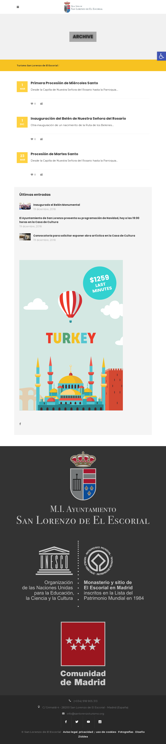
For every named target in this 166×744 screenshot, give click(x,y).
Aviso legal (70, 731)
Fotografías (125, 731)
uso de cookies (106, 731)
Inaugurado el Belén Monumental (56, 205)
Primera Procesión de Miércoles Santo (64, 83)
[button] (161, 56)
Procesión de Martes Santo (54, 154)
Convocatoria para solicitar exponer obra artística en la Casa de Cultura (84, 235)
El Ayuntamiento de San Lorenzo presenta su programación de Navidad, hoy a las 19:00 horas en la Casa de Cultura (79, 220)
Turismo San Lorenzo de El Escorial (37, 65)
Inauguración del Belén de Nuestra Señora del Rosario (78, 118)
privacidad (86, 731)
